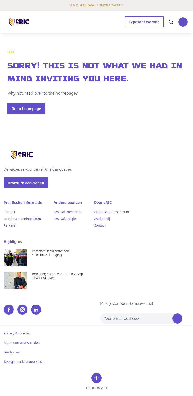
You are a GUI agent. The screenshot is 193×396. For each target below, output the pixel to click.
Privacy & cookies (17, 333)
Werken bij (102, 219)
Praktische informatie (23, 202)
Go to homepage (26, 108)
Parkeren (10, 225)
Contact (9, 212)
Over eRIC (103, 202)
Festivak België (65, 219)
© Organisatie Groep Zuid (23, 362)
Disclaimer (11, 352)
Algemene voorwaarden (22, 343)
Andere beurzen (68, 202)
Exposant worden (144, 21)
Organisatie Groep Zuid (111, 212)
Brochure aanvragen (26, 182)
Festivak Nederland (68, 212)
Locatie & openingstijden (22, 219)
